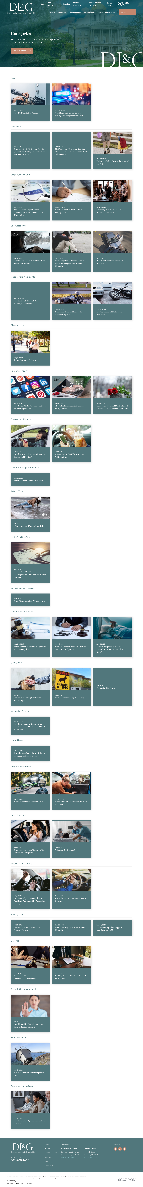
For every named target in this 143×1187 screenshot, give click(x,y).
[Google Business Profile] (125, 1149)
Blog (42, 4)
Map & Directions (68, 1157)
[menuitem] (10, 1183)
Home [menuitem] (52, 12)
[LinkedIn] (120, 1149)
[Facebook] (115, 1149)
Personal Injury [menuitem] (75, 12)
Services (48, 1157)
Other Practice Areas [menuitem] (107, 12)
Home (47, 1148)
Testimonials (64, 4)
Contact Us (49, 1166)
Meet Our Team (51, 1153)
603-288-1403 (124, 4)
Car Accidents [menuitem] (89, 12)
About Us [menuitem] (62, 12)
